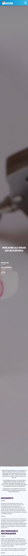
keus (15, 470)
